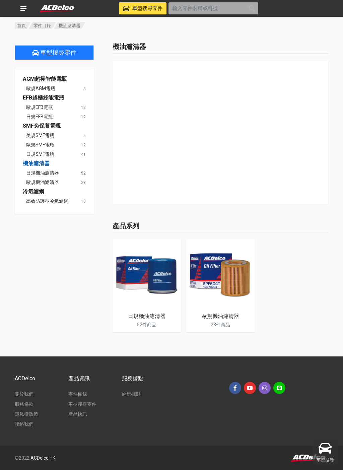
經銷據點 (131, 394)
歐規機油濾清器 (42, 182)
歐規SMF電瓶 (40, 144)
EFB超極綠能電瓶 (43, 98)
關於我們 (24, 394)
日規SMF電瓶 (40, 154)
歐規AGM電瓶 (40, 88)
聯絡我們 (24, 424)
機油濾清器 (36, 163)
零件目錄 (42, 25)
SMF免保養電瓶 (42, 126)
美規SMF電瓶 (40, 135)
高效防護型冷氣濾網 (47, 201)
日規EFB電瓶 (39, 116)
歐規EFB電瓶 (39, 107)
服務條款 (24, 404)
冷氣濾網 (33, 192)
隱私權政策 (26, 414)
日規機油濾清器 (42, 173)
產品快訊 (77, 414)
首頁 (21, 25)
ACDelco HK (42, 458)
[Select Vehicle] (142, 8)
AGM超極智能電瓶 (45, 79)
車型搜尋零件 (54, 52)
